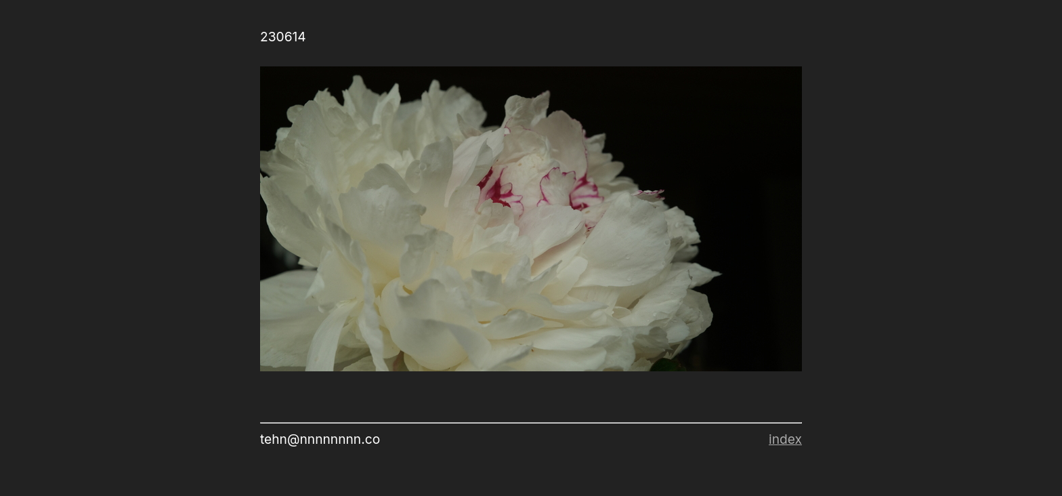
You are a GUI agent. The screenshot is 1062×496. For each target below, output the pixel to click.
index (785, 439)
